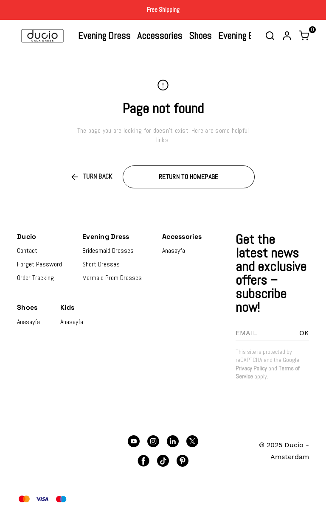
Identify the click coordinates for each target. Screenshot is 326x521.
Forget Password (39, 264)
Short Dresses (101, 264)
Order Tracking (35, 277)
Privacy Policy (251, 368)
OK (304, 333)
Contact (27, 250)
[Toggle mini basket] (303, 35)
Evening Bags (242, 35)
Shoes (200, 35)
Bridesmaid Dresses (108, 250)
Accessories (159, 35)
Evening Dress (104, 35)
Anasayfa (173, 250)
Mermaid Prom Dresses (112, 277)
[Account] (286, 35)
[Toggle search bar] (269, 35)
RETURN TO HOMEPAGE (188, 176)
